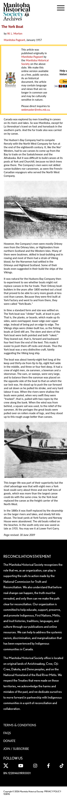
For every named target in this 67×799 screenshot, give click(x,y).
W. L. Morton (14, 33)
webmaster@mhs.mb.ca (35, 109)
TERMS (6, 794)
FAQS (7, 733)
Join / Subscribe (16, 748)
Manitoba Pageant (14, 40)
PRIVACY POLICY (52, 791)
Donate (9, 741)
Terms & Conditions (19, 725)
